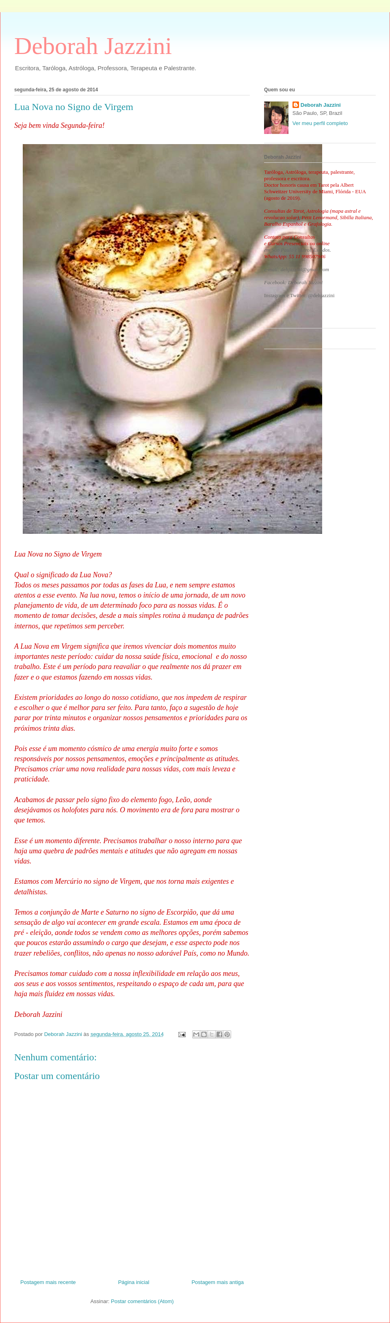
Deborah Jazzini (93, 45)
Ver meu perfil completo (320, 123)
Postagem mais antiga (217, 1282)
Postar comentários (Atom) (142, 1301)
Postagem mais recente (48, 1282)
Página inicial (134, 1282)
